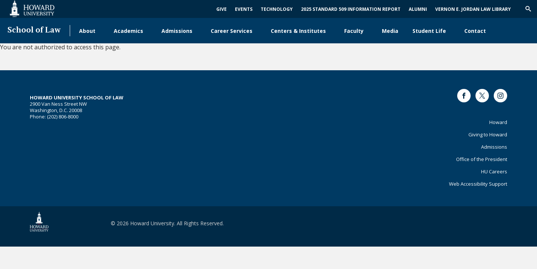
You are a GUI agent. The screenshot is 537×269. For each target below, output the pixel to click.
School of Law (34, 30)
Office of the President (481, 159)
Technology (277, 9)
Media (390, 30)
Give (221, 9)
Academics (128, 30)
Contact (475, 30)
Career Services (231, 30)
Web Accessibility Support (478, 183)
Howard (498, 122)
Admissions (176, 30)
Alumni (418, 9)
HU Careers (494, 171)
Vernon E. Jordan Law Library (473, 9)
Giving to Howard (487, 134)
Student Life (429, 30)
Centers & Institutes (298, 30)
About (87, 30)
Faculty (354, 30)
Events (243, 9)
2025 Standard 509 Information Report (351, 9)
